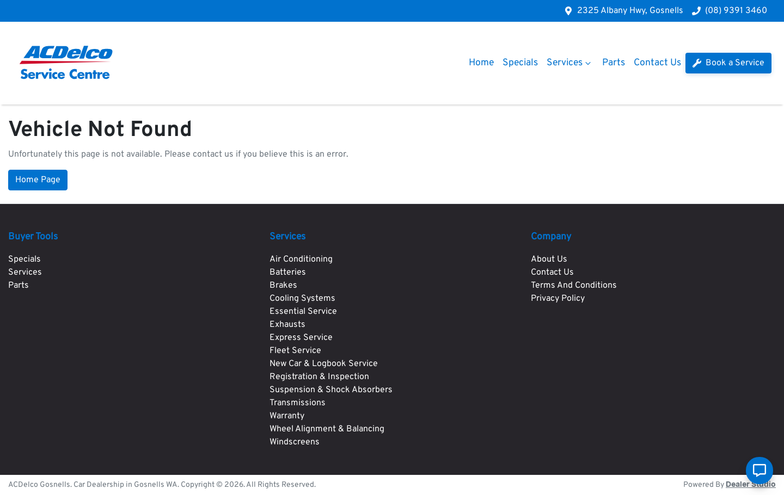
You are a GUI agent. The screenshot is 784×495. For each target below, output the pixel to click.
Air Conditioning (301, 259)
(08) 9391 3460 (736, 10)
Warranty (287, 416)
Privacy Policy (558, 298)
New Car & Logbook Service (324, 363)
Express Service (301, 337)
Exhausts (287, 324)
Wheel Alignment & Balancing (327, 429)
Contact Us (657, 63)
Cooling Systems (302, 298)
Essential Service (303, 311)
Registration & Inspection (319, 377)
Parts (613, 63)
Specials (520, 63)
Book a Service (728, 63)
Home (481, 63)
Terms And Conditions (574, 285)
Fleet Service (295, 350)
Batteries (288, 272)
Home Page (37, 180)
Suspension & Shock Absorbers (331, 390)
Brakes (283, 285)
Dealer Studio (751, 484)
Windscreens (295, 442)
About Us (549, 259)
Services (570, 63)
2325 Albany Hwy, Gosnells (630, 10)
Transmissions (298, 403)
